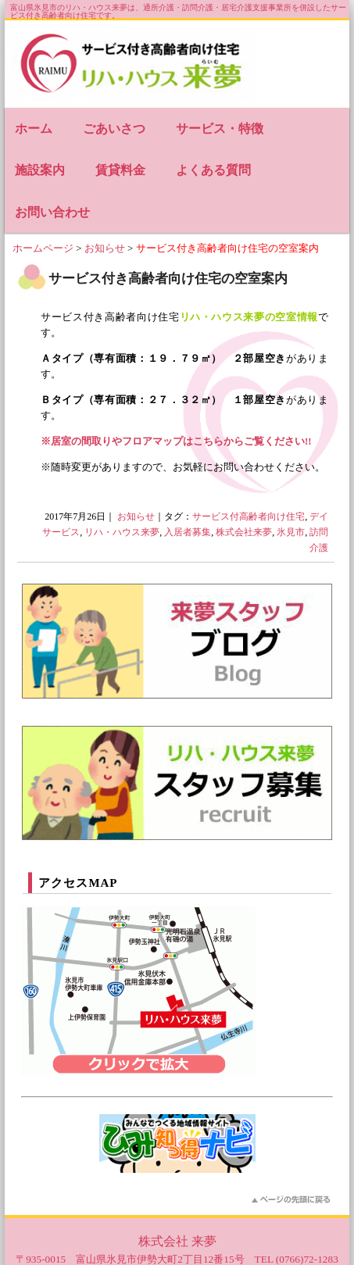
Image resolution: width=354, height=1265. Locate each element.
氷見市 (291, 532)
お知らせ (104, 248)
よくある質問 (213, 170)
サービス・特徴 (219, 128)
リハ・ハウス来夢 (121, 532)
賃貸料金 (120, 170)
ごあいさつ (114, 128)
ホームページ (43, 248)
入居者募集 (187, 532)
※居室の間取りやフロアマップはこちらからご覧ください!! (176, 441)
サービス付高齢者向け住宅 (248, 516)
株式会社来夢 (244, 532)
